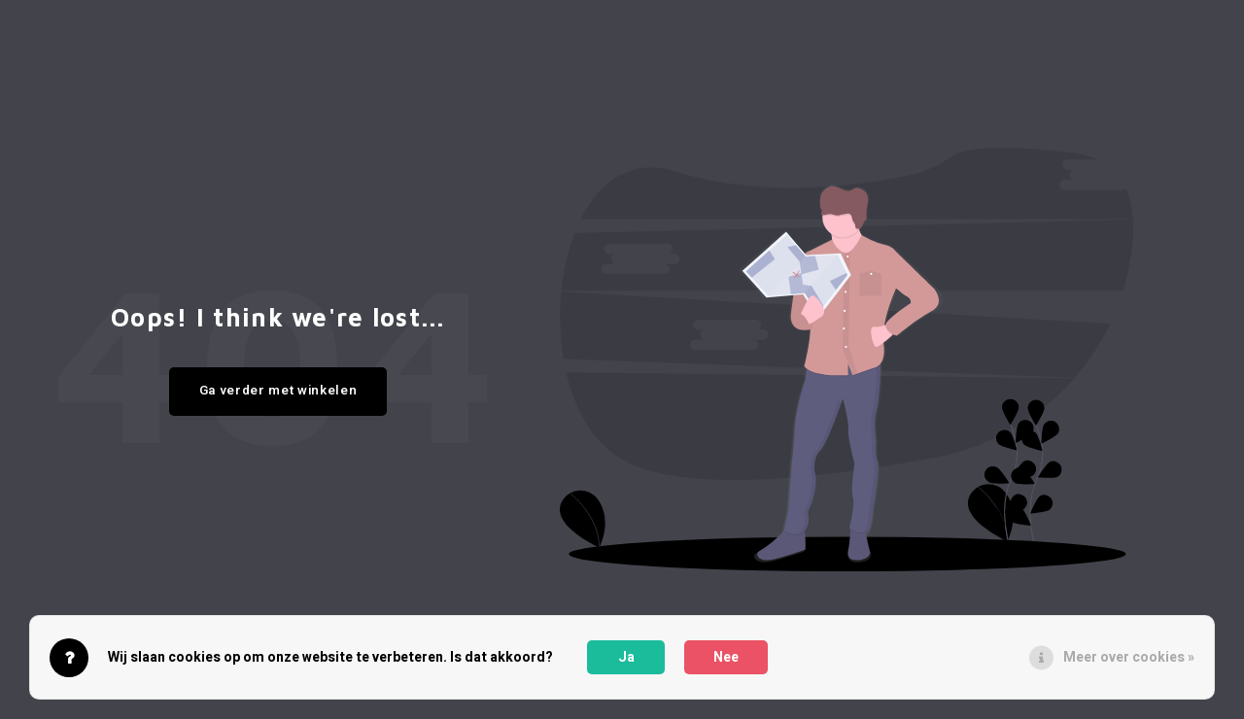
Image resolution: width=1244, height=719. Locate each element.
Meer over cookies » (1128, 657)
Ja (626, 657)
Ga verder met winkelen (278, 390)
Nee (726, 657)
